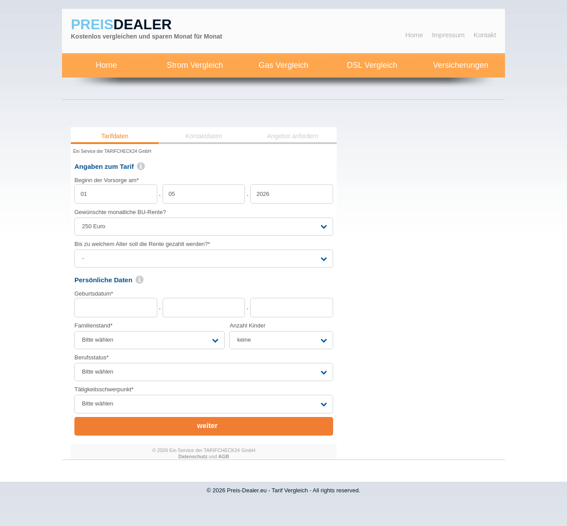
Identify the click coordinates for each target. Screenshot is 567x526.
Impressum (448, 35)
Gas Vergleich (283, 65)
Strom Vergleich (195, 65)
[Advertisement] (434, 260)
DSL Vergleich (372, 65)
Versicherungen (460, 65)
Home (414, 35)
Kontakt (485, 35)
